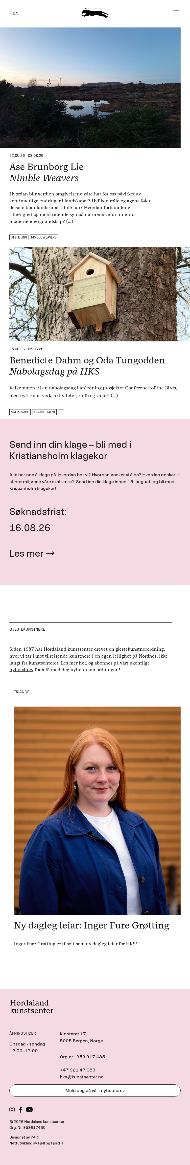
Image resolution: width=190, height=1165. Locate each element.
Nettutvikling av (36, 1143)
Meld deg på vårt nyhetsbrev (95, 1090)
